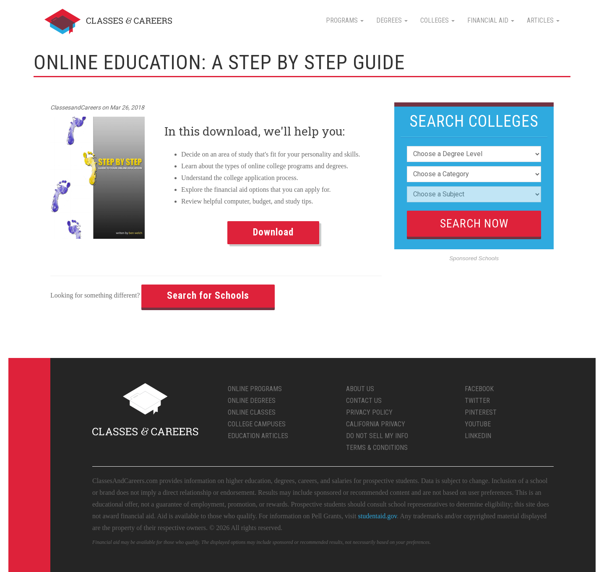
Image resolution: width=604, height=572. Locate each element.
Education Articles (258, 436)
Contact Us (364, 401)
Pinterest (481, 412)
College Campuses (257, 424)
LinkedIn (478, 436)
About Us (360, 389)
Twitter (477, 401)
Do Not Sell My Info (377, 436)
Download (273, 232)
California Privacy (375, 424)
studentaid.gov (377, 516)
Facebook (479, 389)
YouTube (478, 424)
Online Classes (252, 412)
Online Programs (255, 389)
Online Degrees (252, 401)
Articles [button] (543, 20)
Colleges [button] (437, 20)
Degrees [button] (392, 20)
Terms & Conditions (377, 448)
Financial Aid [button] (490, 20)
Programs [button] (345, 20)
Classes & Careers (108, 21)
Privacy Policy (369, 412)
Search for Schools (208, 295)
